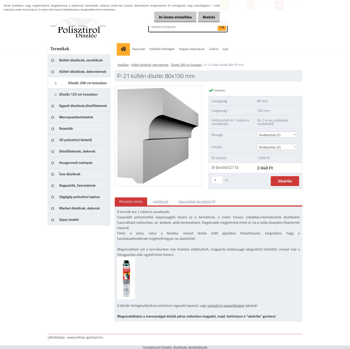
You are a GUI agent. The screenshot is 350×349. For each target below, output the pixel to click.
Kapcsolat (138, 48)
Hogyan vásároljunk (191, 48)
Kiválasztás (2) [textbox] (270, 135)
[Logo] (78, 26)
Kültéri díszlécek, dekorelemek (150, 65)
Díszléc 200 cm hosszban (186, 65)
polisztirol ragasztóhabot (226, 305)
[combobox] (277, 135)
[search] (222, 27)
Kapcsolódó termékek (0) (196, 201)
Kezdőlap (123, 65)
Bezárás (208, 17)
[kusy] (217, 180)
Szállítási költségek (162, 48)
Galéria (213, 48)
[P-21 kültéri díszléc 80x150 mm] (158, 87)
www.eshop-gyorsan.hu (85, 337)
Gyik (225, 48)
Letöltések (160, 201)
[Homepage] (125, 48)
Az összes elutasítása (172, 17)
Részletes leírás (131, 201)
